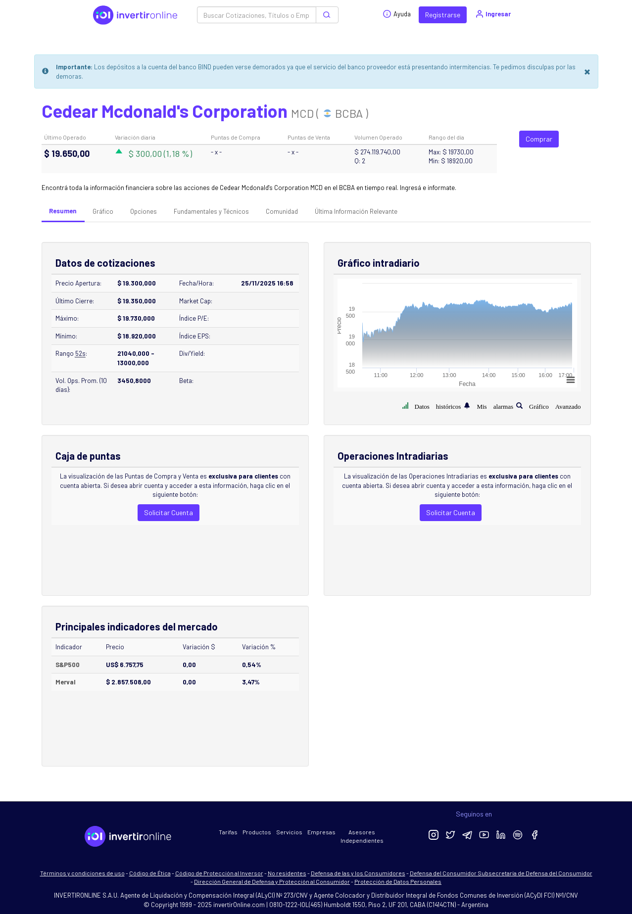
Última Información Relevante (356, 211)
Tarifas (228, 831)
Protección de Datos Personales (397, 881)
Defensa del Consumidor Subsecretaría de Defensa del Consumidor (501, 872)
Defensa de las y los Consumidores (358, 872)
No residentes (287, 872)
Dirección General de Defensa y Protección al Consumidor (272, 881)
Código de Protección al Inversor (219, 872)
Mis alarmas (495, 405)
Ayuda (397, 14)
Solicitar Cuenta (168, 512)
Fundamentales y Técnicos (211, 211)
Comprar (539, 139)
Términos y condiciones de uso (82, 872)
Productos (257, 831)
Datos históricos (438, 405)
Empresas (321, 831)
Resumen (62, 211)
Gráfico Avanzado (555, 405)
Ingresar (493, 14)
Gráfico (103, 211)
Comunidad (282, 211)
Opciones (143, 211)
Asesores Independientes (362, 836)
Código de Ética (150, 872)
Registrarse (442, 14)
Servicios (289, 831)
